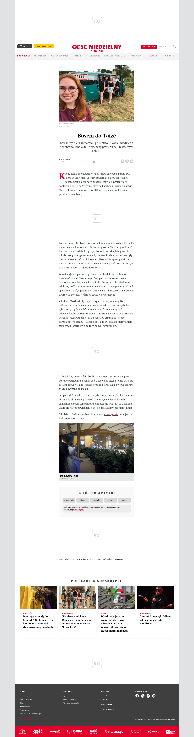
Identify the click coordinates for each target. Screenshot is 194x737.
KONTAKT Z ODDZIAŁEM (115, 56)
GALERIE (77, 56)
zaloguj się (165, 47)
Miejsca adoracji (59, 56)
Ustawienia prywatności (71, 703)
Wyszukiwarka (174, 46)
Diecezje (153, 56)
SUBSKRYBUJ (149, 47)
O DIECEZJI (170, 56)
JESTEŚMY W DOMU (86, 559)
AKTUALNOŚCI (40, 56)
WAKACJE (110, 559)
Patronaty (136, 56)
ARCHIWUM (94, 56)
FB (123, 160)
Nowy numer (23, 56)
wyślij (132, 160)
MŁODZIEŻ (97, 559)
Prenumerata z (44, 46)
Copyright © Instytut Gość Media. (146, 719)
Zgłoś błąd (26, 720)
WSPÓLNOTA (118, 559)
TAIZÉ (104, 559)
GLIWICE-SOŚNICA (71, 559)
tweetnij (127, 160)
